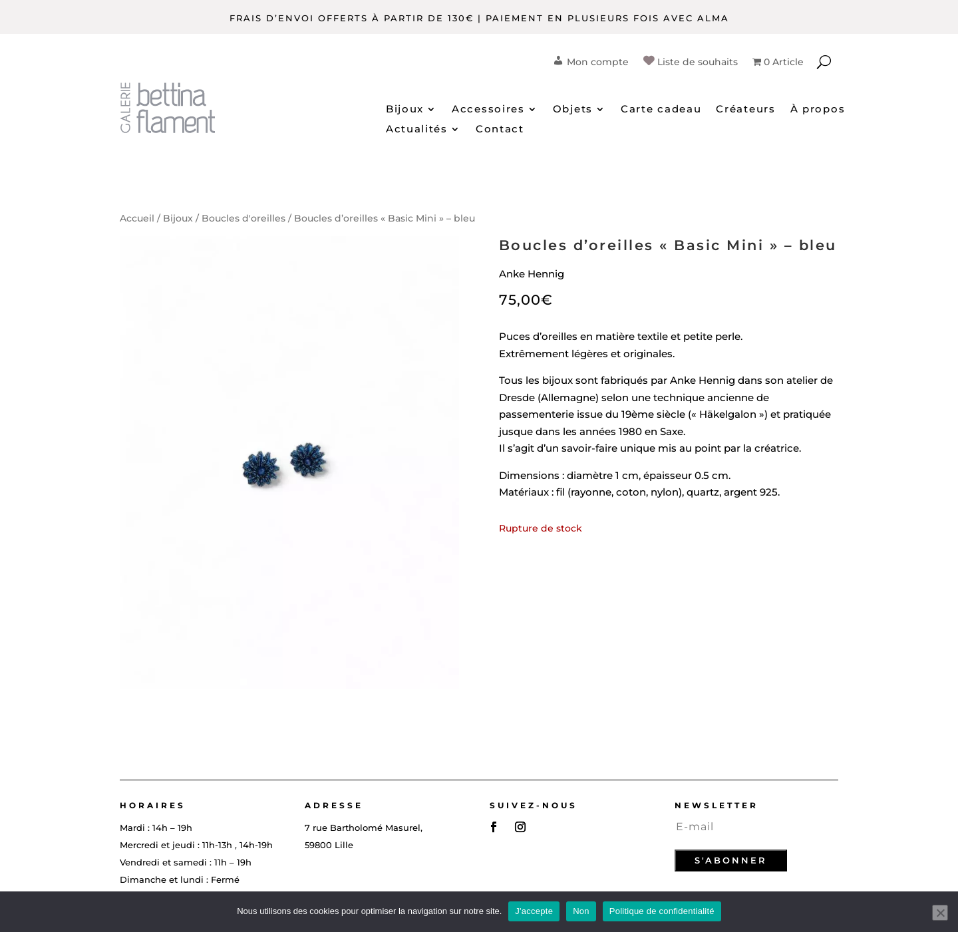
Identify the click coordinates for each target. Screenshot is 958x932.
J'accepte (534, 911)
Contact (500, 129)
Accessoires (488, 109)
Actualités (417, 129)
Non (581, 911)
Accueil (137, 218)
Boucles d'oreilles (243, 218)
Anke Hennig (531, 273)
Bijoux (405, 109)
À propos (818, 109)
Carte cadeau (661, 109)
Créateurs (745, 109)
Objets (573, 109)
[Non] (940, 913)
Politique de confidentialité (662, 911)
